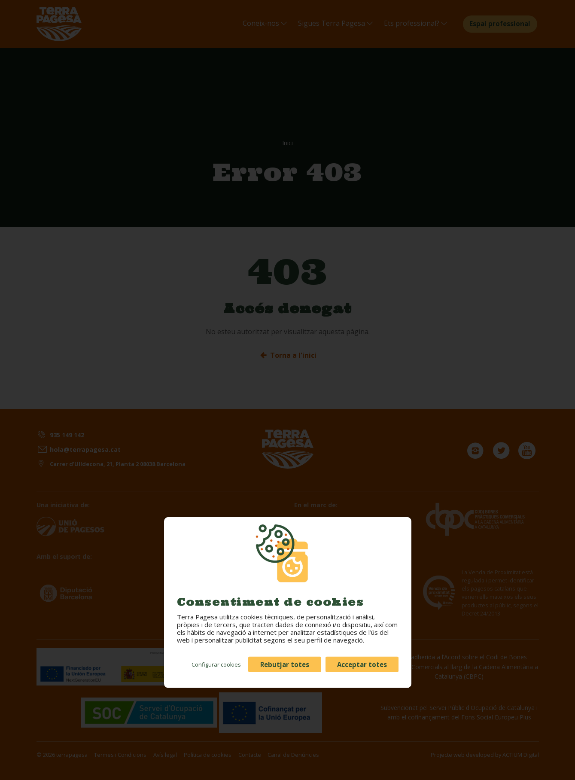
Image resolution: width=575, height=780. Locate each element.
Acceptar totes (362, 664)
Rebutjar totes (284, 664)
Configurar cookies (216, 664)
